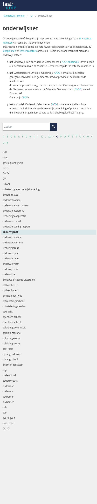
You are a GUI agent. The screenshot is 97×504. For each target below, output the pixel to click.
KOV (54, 104)
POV (25, 97)
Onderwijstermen (14, 16)
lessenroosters (28, 51)
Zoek (53, 127)
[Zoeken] (26, 127)
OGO (57, 73)
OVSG (77, 89)
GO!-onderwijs (70, 62)
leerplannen (9, 51)
